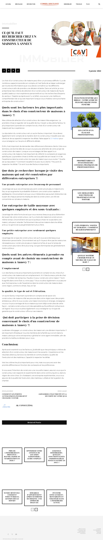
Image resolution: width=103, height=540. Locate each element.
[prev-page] (32, 509)
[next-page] (36, 509)
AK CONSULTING (24, 406)
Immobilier (9, 23)
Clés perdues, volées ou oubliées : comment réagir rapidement (86, 227)
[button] (99, 4)
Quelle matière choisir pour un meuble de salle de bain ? (86, 259)
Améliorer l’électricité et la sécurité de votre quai (52, 395)
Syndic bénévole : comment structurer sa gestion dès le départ (12, 497)
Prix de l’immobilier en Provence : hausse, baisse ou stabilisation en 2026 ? (12, 456)
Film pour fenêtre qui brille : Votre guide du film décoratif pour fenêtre (86, 101)
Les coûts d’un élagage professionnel (86, 132)
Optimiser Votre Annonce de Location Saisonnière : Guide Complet (34, 455)
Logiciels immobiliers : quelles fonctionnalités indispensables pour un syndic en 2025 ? (56, 456)
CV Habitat (54, 138)
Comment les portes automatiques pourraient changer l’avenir (14, 396)
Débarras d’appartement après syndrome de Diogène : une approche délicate (34, 498)
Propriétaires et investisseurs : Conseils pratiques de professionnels (86, 164)
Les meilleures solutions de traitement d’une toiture (86, 196)
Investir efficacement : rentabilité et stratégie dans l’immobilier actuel (56, 498)
